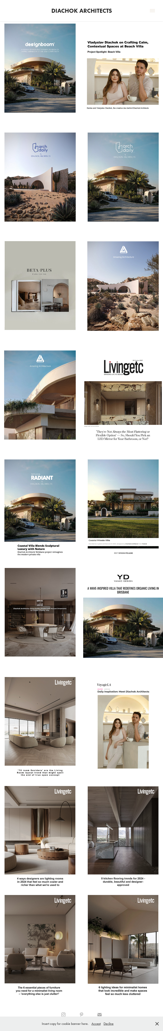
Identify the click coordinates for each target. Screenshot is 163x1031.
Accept (96, 1024)
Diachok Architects (81, 10)
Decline (109, 1024)
